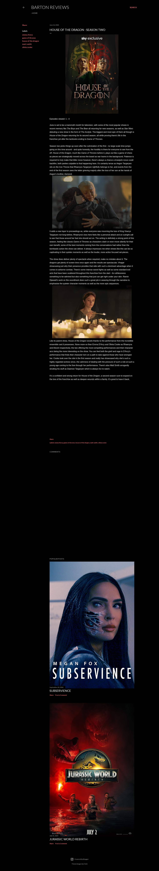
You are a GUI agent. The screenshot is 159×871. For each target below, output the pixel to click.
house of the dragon (30, 41)
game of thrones (29, 38)
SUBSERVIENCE (60, 690)
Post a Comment (61, 695)
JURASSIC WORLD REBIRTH (68, 839)
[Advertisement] (92, 534)
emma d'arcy (27, 35)
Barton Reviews (50, 7)
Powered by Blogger (80, 859)
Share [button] (24, 25)
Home (35, 13)
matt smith (27, 44)
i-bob (85, 864)
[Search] (133, 7)
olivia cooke (27, 47)
